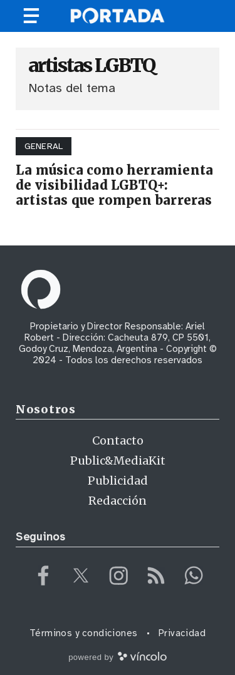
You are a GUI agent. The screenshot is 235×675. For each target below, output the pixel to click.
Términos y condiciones (83, 633)
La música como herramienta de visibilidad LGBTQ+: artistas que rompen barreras (114, 185)
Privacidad (182, 633)
